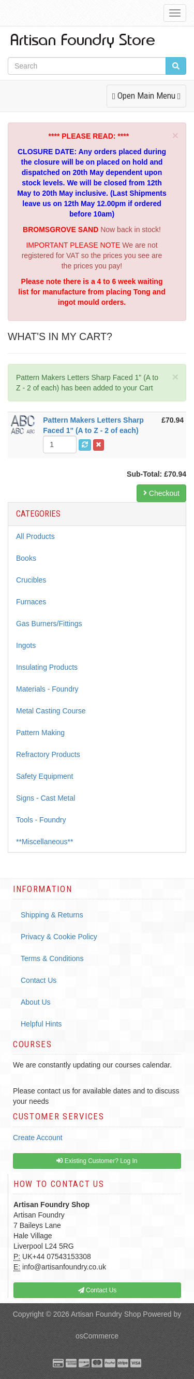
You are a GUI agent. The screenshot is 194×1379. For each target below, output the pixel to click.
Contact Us (38, 980)
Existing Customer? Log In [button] (96, 1161)
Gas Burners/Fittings (49, 623)
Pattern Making (40, 732)
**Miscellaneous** (44, 841)
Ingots (26, 645)
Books (26, 558)
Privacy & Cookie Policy (59, 936)
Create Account (38, 1137)
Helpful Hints (41, 1024)
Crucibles (31, 580)
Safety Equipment (44, 776)
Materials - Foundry (47, 689)
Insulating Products (47, 667)
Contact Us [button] (97, 1290)
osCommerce (97, 1336)
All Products (35, 536)
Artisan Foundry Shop (106, 1314)
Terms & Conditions (52, 958)
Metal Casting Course (51, 711)
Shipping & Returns (52, 915)
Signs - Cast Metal (45, 798)
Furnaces (31, 602)
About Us (36, 1002)
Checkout (161, 493)
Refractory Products (48, 754)
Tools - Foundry (41, 820)
